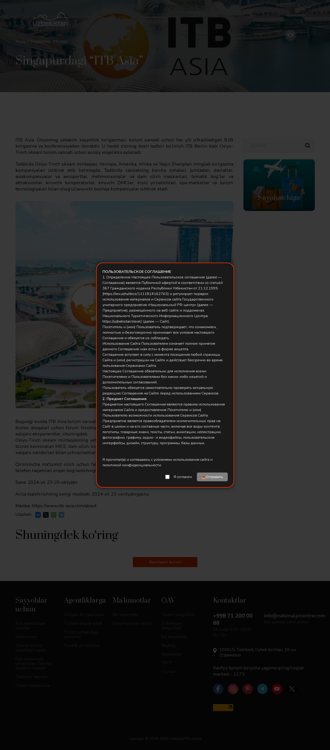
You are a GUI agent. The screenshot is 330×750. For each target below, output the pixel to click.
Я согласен (183, 476)
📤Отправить (212, 477)
